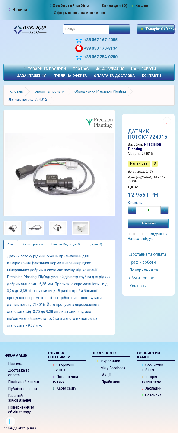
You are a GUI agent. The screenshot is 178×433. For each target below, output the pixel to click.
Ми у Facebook (111, 368)
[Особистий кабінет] (71, 5)
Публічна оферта (70, 76)
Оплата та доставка (114, 76)
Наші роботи (143, 69)
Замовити (148, 223)
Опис (10, 244)
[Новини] (20, 10)
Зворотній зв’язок (63, 367)
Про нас (81, 69)
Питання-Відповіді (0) (65, 244)
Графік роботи (142, 262)
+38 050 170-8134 (96, 48)
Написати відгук (140, 239)
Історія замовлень (151, 379)
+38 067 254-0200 (96, 57)
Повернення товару (65, 379)
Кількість (135, 202)
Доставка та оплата (147, 254)
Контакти (151, 76)
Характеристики (33, 244)
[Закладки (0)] (112, 5)
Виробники (108, 361)
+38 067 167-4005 (96, 39)
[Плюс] (164, 210)
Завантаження (32, 76)
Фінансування (110, 69)
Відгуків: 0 (158, 234)
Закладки (151, 388)
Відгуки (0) (95, 244)
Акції (104, 375)
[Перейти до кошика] (139, 5)
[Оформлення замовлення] (77, 13)
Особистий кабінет (152, 367)
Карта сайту (64, 388)
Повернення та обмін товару (143, 274)
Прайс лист (109, 382)
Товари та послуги (44, 69)
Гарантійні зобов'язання (19, 398)
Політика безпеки (23, 382)
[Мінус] (132, 210)
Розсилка (151, 395)
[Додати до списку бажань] (167, 121)
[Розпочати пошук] (119, 29)
